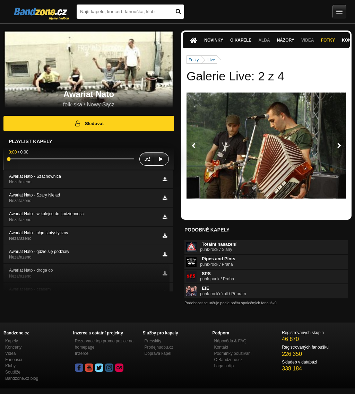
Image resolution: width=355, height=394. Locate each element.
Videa (307, 40)
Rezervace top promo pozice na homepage (104, 344)
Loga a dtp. (224, 366)
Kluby (10, 366)
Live (211, 60)
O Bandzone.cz (228, 359)
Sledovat (89, 123)
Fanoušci (13, 359)
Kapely (11, 341)
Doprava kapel (158, 353)
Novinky (213, 40)
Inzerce (81, 353)
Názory (285, 40)
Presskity (153, 341)
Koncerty (13, 347)
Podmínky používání (233, 353)
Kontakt (221, 347)
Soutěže (12, 372)
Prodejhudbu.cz (159, 347)
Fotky (328, 40)
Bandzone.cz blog (21, 378)
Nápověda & (230, 341)
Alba (264, 40)
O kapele (240, 40)
